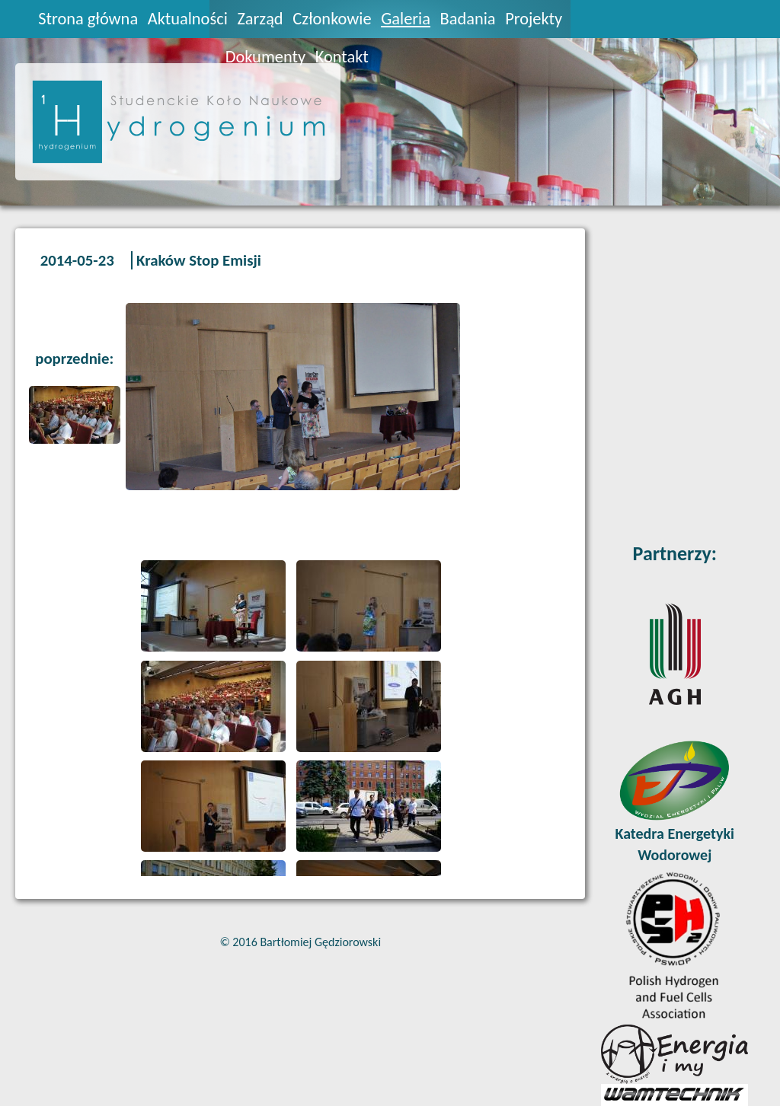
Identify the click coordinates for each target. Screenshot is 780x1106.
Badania (468, 18)
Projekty (533, 18)
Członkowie (331, 18)
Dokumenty (265, 56)
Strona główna (88, 18)
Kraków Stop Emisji (198, 260)
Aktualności (188, 18)
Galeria (405, 18)
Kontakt (342, 56)
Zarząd (260, 18)
